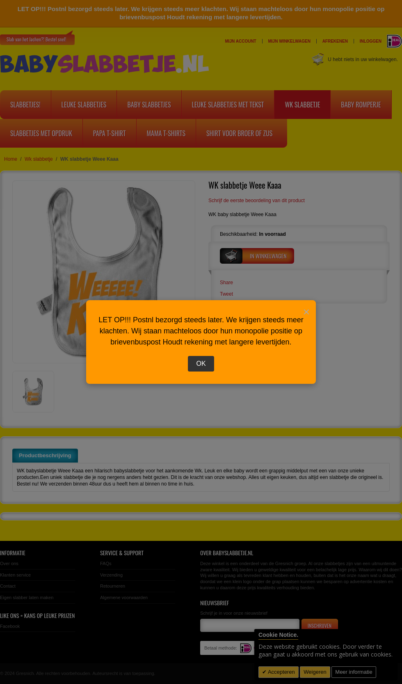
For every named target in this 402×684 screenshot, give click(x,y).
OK (201, 363)
